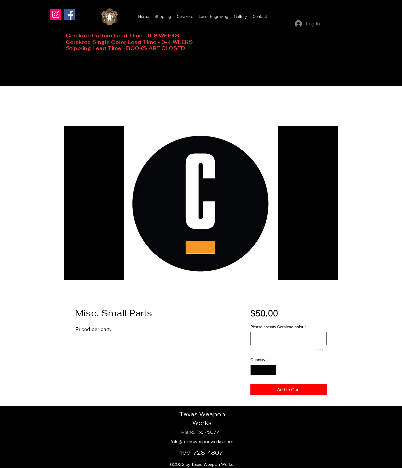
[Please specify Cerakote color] (288, 338)
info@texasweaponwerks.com (202, 441)
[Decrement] (254, 370)
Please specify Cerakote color (278, 326)
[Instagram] (55, 14)
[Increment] (271, 370)
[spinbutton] (263, 370)
